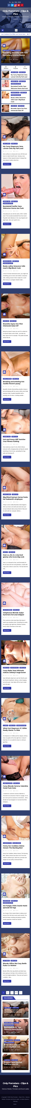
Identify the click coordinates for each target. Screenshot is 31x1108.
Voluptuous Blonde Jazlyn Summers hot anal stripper (13, 614)
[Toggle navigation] (16, 30)
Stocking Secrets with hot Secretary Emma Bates (15, 54)
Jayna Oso (14, 105)
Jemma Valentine (7, 783)
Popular (16, 67)
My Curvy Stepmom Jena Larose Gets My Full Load (13, 147)
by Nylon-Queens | (24, 1099)
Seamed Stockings (16, 50)
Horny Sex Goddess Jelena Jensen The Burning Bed (13, 847)
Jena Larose (14, 72)
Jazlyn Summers (7, 609)
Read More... (7, 164)
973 (16, 993)
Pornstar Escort (15, 83)
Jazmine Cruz (6, 436)
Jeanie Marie (6, 900)
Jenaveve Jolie (15, 92)
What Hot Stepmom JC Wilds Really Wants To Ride (15, 729)
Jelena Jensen (16, 843)
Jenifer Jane (14, 81)
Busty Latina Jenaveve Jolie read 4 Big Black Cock (14, 267)
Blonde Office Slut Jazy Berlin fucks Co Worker (15, 964)
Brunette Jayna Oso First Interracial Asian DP (13, 325)
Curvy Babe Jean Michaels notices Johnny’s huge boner (14, 671)
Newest (6, 67)
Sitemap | (15, 1101)
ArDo (15, 59)
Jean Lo (5, 552)
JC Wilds (5, 725)
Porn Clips (22, 72)
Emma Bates (6, 50)
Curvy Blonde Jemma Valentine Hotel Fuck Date (15, 787)
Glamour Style (7, 843)
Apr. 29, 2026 (8, 59)
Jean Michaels (14, 667)
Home (14, 1104)
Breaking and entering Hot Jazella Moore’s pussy (13, 383)
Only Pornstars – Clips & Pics (18, 1097)
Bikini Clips (6, 667)
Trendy (25, 67)
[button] (29, 30)
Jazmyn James (6, 494)
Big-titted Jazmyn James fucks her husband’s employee (15, 498)
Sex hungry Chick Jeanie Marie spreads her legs (15, 907)
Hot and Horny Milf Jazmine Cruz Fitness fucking (14, 440)
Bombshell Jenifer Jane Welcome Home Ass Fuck (13, 207)
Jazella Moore (7, 378)
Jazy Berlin (6, 960)
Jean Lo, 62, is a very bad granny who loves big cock (13, 556)
